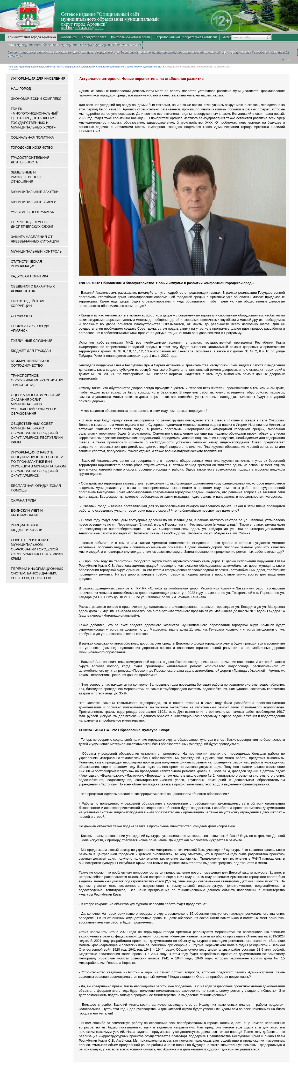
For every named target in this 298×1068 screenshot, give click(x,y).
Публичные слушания (31, 341)
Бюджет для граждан (31, 351)
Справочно (21, 316)
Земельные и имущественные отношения (26, 177)
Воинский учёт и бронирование (27, 513)
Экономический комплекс (36, 99)
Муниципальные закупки (35, 192)
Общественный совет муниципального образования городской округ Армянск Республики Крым (37, 433)
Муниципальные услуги (33, 202)
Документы (69, 37)
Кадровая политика (29, 276)
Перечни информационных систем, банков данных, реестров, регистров (37, 573)
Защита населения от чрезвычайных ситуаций (35, 239)
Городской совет (94, 37)
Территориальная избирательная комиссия (186, 37)
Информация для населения (38, 78)
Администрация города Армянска (32, 37)
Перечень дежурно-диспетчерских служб (32, 224)
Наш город (21, 88)
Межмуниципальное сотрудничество (30, 363)
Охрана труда (23, 500)
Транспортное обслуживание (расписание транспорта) (38, 380)
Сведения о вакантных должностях (33, 288)
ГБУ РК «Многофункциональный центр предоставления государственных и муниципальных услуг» (34, 118)
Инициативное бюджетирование (28, 527)
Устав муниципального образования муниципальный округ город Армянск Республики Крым (74, 45)
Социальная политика (32, 137)
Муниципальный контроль (36, 251)
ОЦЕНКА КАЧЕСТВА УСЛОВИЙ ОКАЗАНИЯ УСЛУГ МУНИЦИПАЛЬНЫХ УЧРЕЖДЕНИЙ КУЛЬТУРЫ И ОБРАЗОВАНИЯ (35, 404)
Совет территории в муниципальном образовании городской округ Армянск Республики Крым (37, 549)
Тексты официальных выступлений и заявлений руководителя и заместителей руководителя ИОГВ (110, 66)
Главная (12, 66)
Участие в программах (32, 212)
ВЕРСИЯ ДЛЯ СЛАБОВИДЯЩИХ (82, 27)
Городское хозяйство (32, 147)
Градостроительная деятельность (30, 160)
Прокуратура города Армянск (30, 328)
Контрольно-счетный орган (130, 37)
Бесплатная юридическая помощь (36, 488)
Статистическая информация (26, 264)
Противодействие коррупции (28, 303)
